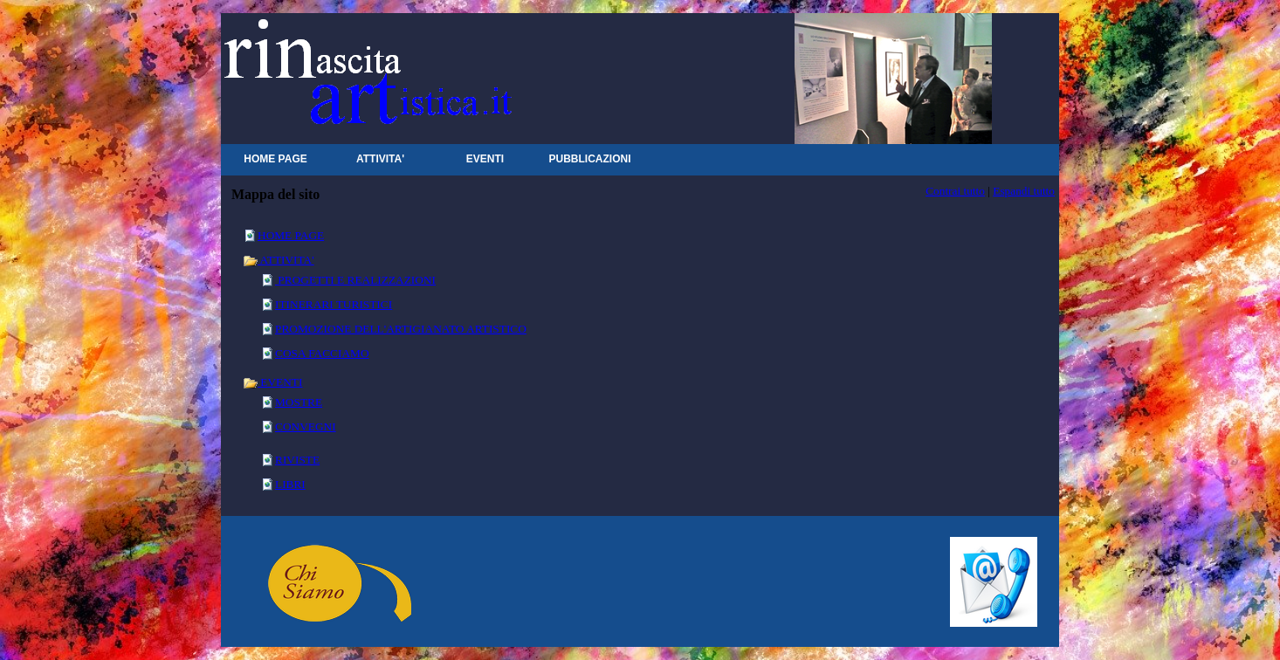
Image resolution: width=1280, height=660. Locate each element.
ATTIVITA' (278, 259)
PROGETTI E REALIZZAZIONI (355, 279)
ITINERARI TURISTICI (333, 304)
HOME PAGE (291, 235)
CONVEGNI (305, 426)
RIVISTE (297, 459)
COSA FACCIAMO (322, 353)
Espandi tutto (1024, 190)
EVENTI (272, 381)
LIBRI (290, 484)
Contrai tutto (955, 190)
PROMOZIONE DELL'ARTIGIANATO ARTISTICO (400, 328)
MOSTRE (298, 402)
